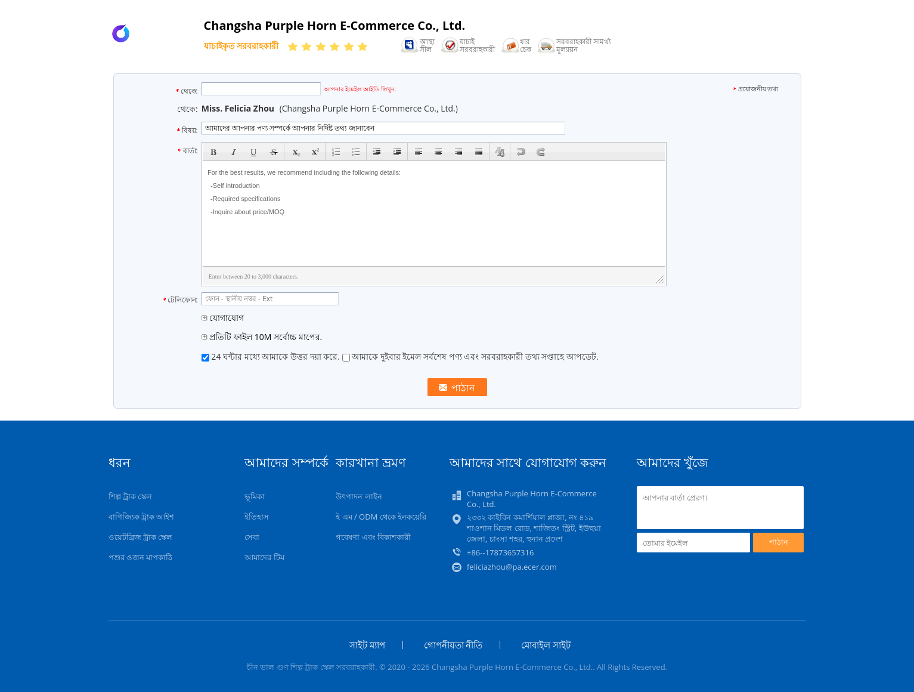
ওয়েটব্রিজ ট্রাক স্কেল (141, 537)
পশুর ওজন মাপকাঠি (141, 557)
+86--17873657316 (500, 552)
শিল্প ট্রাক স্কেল (131, 496)
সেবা (251, 537)
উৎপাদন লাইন (359, 496)
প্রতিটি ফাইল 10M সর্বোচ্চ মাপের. (262, 336)
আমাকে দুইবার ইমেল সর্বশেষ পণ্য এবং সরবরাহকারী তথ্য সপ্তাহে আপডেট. (470, 356)
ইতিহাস (256, 516)
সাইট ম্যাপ (367, 645)
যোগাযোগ (223, 317)
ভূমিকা (254, 496)
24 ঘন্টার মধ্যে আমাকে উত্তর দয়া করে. (272, 356)
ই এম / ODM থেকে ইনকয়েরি (381, 516)
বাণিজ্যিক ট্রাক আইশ (142, 516)
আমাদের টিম (264, 557)
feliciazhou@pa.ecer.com (512, 566)
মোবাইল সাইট (546, 645)
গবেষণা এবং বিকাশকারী (373, 537)
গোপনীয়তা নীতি (453, 645)
